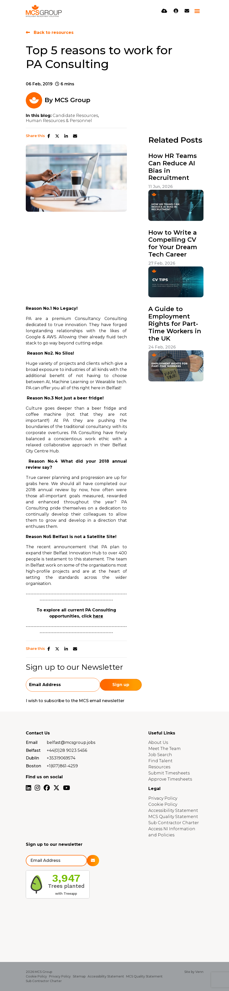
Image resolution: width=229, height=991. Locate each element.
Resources (159, 767)
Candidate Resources (75, 116)
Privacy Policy (162, 798)
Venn (199, 972)
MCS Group (72, 100)
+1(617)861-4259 (62, 766)
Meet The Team (164, 748)
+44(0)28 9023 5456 (67, 750)
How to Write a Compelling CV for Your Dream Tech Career (172, 243)
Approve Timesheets (170, 779)
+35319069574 (61, 758)
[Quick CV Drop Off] (164, 11)
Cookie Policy (162, 804)
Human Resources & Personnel (59, 121)
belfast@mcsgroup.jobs (71, 742)
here (98, 616)
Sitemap (79, 976)
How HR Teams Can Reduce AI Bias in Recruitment (172, 166)
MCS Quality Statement (173, 816)
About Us (158, 742)
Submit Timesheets (169, 773)
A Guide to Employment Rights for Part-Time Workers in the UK (174, 323)
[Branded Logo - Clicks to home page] (44, 11)
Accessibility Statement (173, 810)
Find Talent (160, 760)
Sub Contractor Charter (173, 822)
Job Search (160, 754)
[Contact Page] (187, 11)
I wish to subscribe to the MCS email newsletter (75, 700)
